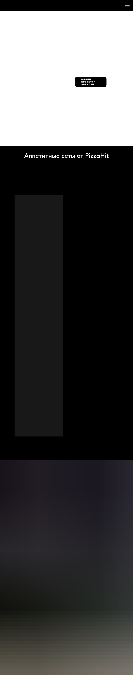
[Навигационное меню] (127, 5)
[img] (42, 32)
